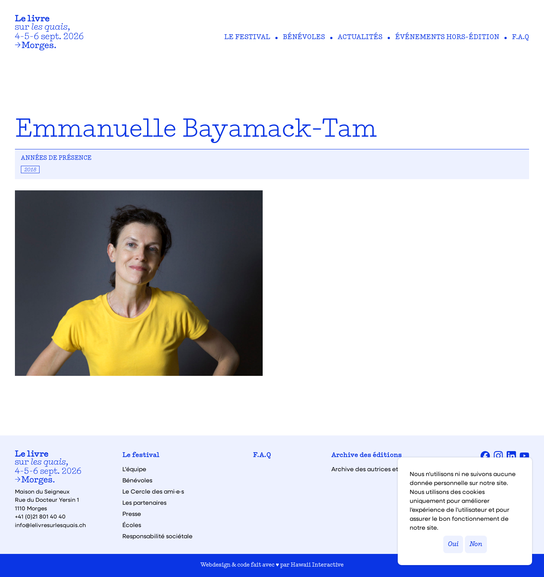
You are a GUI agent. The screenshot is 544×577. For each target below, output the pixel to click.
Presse (131, 514)
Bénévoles (304, 37)
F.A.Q (520, 37)
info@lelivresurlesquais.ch (50, 525)
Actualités (360, 37)
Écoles (131, 525)
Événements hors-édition (447, 37)
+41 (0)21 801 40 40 (40, 516)
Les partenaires (144, 502)
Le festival (247, 37)
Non (475, 544)
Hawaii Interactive (317, 565)
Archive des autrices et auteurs (376, 469)
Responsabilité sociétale (157, 536)
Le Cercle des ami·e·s (153, 491)
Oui (453, 544)
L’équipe (134, 469)
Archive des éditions (366, 455)
